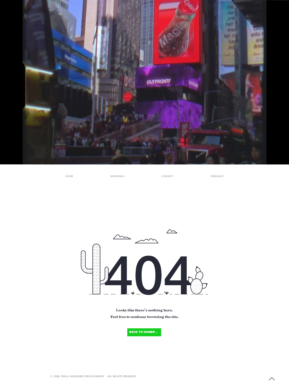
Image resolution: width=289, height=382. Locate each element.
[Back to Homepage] (144, 332)
